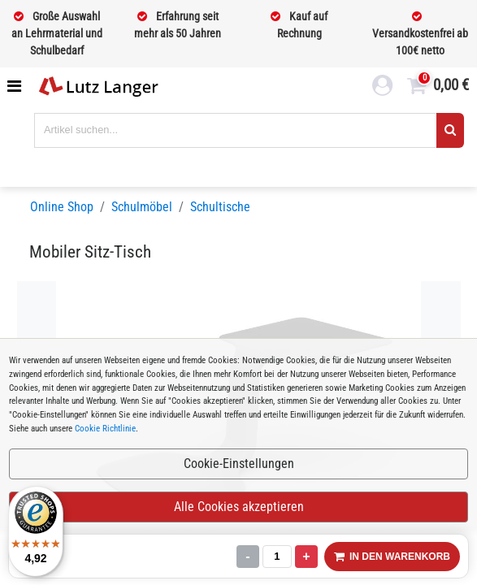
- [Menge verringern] (247, 556)
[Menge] (277, 556)
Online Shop (61, 206)
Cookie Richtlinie (105, 428)
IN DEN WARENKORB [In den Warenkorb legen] (392, 556)
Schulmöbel (141, 206)
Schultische (220, 206)
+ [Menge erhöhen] (306, 556)
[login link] (382, 88)
